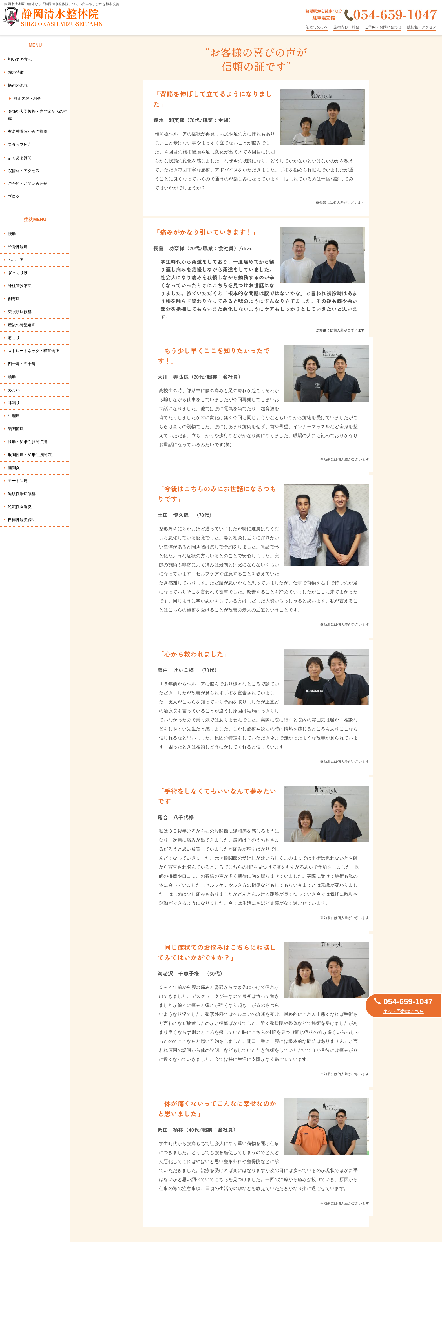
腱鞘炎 (14, 468)
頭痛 (12, 376)
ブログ (14, 196)
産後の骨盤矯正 (22, 325)
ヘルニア (16, 260)
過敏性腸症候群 (22, 493)
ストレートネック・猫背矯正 (33, 350)
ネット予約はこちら (403, 1011)
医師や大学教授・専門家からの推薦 (37, 115)
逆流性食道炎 (20, 506)
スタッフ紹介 (20, 144)
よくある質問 (20, 157)
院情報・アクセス (421, 27)
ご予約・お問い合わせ (383, 27)
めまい (14, 390)
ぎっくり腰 (18, 272)
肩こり (14, 338)
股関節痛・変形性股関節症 (31, 454)
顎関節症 (16, 428)
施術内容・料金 (346, 27)
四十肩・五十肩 (22, 363)
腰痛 (12, 233)
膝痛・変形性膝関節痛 (27, 441)
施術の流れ (18, 85)
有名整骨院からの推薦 (27, 131)
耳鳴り (14, 403)
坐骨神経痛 (18, 246)
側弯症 (14, 298)
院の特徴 (16, 72)
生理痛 (14, 415)
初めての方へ (317, 27)
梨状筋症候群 (20, 311)
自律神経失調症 (22, 519)
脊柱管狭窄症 (20, 285)
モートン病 (18, 480)
